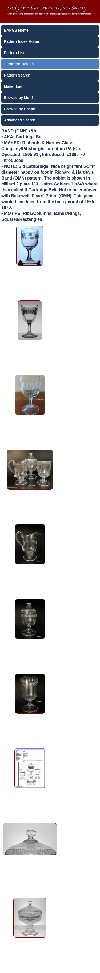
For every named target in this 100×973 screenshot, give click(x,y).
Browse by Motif (18, 98)
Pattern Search (17, 75)
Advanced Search (19, 120)
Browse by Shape (19, 109)
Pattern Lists (15, 53)
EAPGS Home (16, 30)
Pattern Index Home (21, 41)
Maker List (13, 86)
